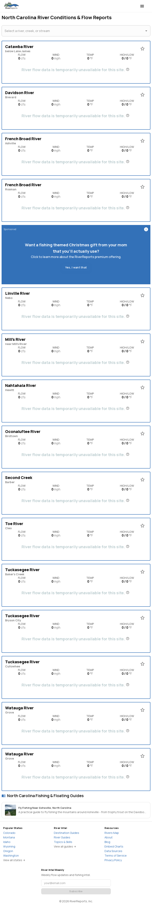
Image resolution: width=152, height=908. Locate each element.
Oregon (8, 851)
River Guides (62, 837)
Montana (9, 837)
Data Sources (113, 851)
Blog (107, 842)
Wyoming (9, 846)
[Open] (146, 31)
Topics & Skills (63, 842)
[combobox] (73, 31)
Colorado (9, 833)
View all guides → (65, 846)
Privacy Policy (113, 860)
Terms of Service (115, 855)
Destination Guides (66, 833)
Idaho (6, 842)
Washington (11, 855)
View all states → (14, 860)
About (108, 837)
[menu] (142, 6)
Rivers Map (111, 833)
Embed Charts (113, 846)
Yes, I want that (76, 267)
